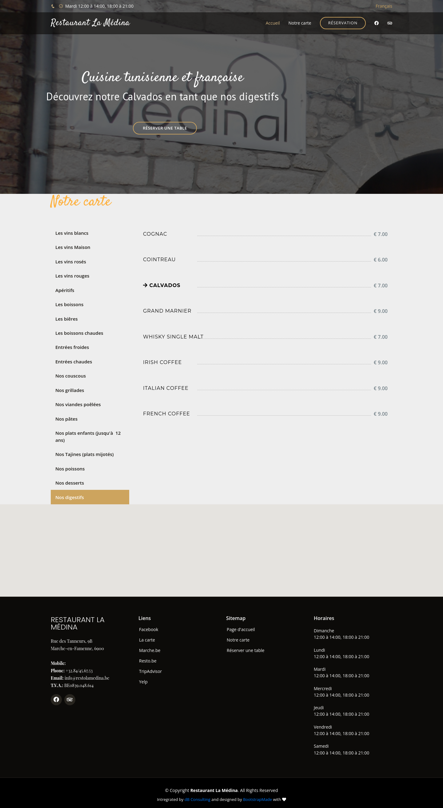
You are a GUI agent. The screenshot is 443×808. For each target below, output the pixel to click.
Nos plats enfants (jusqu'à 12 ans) (88, 433)
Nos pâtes (66, 416)
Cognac (155, 234)
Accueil (273, 23)
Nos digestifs (69, 493)
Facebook (148, 626)
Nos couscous (70, 373)
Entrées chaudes (73, 360)
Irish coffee (162, 362)
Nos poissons (70, 465)
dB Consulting (197, 795)
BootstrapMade (257, 795)
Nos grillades (69, 388)
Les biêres (66, 317)
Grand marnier (167, 311)
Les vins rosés (70, 261)
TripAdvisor (150, 668)
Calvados (162, 285)
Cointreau (159, 259)
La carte (147, 636)
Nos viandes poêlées (78, 402)
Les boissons (69, 303)
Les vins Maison (72, 247)
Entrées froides (72, 345)
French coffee (166, 414)
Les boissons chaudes (79, 331)
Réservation (342, 23)
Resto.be (148, 657)
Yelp (143, 678)
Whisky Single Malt (173, 337)
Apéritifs (64, 289)
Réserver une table (165, 128)
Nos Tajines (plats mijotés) (84, 451)
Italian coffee (166, 388)
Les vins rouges (72, 275)
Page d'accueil (241, 626)
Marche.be (149, 647)
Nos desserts (69, 479)
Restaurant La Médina (90, 23)
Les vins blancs (71, 233)
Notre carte (299, 23)
